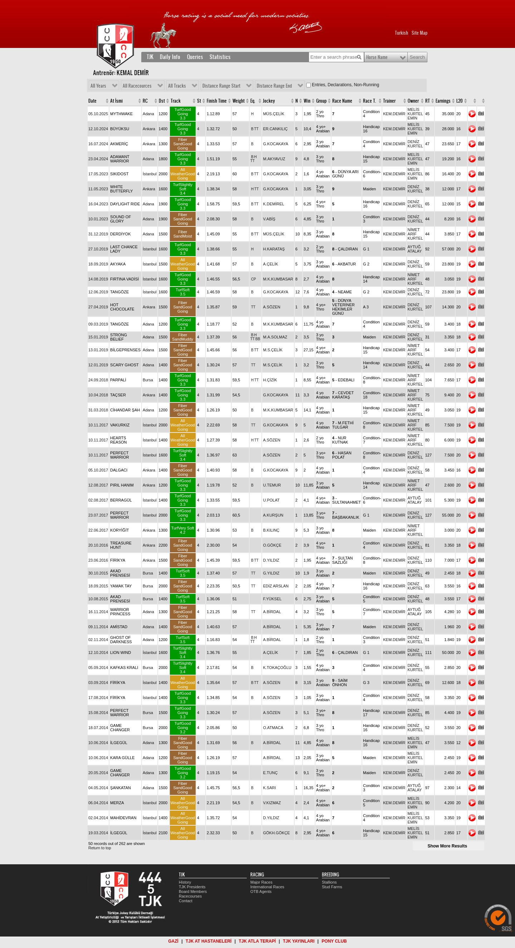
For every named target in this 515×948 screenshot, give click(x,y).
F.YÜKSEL (272, 599)
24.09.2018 (98, 380)
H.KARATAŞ (274, 249)
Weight (238, 101)
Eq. (252, 101)
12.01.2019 (98, 365)
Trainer (389, 101)
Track (176, 101)
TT (256, 129)
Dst (162, 101)
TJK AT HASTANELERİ (208, 941)
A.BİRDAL (272, 612)
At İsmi (116, 101)
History (185, 882)
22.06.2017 (98, 530)
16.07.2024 (98, 144)
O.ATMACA (273, 727)
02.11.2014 (98, 639)
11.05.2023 (98, 189)
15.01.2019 (98, 337)
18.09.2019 (98, 264)
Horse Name (377, 57)
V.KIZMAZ (272, 803)
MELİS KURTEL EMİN (415, 113)
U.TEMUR (272, 485)
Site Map (419, 33)
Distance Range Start (221, 86)
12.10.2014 (98, 652)
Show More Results (447, 846)
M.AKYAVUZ (274, 159)
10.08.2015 (98, 599)
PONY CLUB (334, 941)
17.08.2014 (98, 697)
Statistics (220, 57)
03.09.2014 (98, 682)
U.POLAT (271, 500)
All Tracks (177, 86)
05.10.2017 (98, 470)
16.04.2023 (98, 204)
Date (92, 101)
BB (257, 339)
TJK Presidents (192, 887)
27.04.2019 (98, 307)
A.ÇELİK (270, 264)
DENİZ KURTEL (415, 144)
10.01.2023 (98, 219)
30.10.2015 (98, 573)
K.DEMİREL (273, 204)
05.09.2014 (98, 667)
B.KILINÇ (271, 530)
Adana (148, 114)
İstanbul (150, 174)
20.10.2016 (98, 545)
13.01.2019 (98, 350)
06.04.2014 (98, 803)
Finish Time (217, 101)
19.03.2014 (98, 833)
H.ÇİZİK (270, 380)
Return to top (99, 848)
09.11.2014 (98, 627)
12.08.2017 (98, 485)
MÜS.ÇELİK (273, 114)
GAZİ (173, 941)
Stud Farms (332, 887)
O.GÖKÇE (272, 545)
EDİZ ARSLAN (276, 586)
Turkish (401, 33)
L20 (459, 101)
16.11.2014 (98, 612)
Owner (413, 101)
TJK (150, 57)
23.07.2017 (98, 515)
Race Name (342, 101)
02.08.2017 (98, 500)
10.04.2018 (98, 395)
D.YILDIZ (271, 560)
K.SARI (269, 788)
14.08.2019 (98, 279)
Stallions (329, 882)
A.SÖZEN (271, 307)
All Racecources (137, 86)
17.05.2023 (98, 174)
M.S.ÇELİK (272, 350)
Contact (185, 901)
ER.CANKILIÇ (275, 129)
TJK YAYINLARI (298, 941)
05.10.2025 (98, 114)
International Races (267, 887)
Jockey (269, 101)
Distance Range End (274, 86)
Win (307, 101)
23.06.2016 (98, 560)
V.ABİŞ (269, 219)
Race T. (369, 101)
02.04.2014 (98, 818)
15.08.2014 (98, 712)
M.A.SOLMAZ (275, 337)
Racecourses (190, 896)
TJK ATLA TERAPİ (257, 941)
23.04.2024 (98, 159)
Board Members (193, 891)
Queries (195, 57)
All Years (98, 86)
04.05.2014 (98, 788)
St (199, 101)
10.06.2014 (98, 743)
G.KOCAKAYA (275, 144)
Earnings (443, 101)
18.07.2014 (98, 727)
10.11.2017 (98, 425)
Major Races (261, 882)
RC (145, 101)
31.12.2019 (98, 234)
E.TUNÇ (270, 773)
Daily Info (170, 57)
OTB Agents (260, 891)
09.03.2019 (98, 324)
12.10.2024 (98, 129)
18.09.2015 (98, 586)
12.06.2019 (98, 292)
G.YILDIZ (271, 573)
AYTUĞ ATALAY (415, 249)
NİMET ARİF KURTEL (415, 234)
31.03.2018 (98, 410)
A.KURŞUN (273, 515)
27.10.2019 (98, 249)
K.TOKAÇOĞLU (277, 667)
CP (253, 279)
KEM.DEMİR (394, 114)
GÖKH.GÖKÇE (276, 833)
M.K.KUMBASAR (278, 279)
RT (427, 101)
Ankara (149, 129)
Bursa (148, 380)
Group (321, 101)
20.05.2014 (98, 773)
